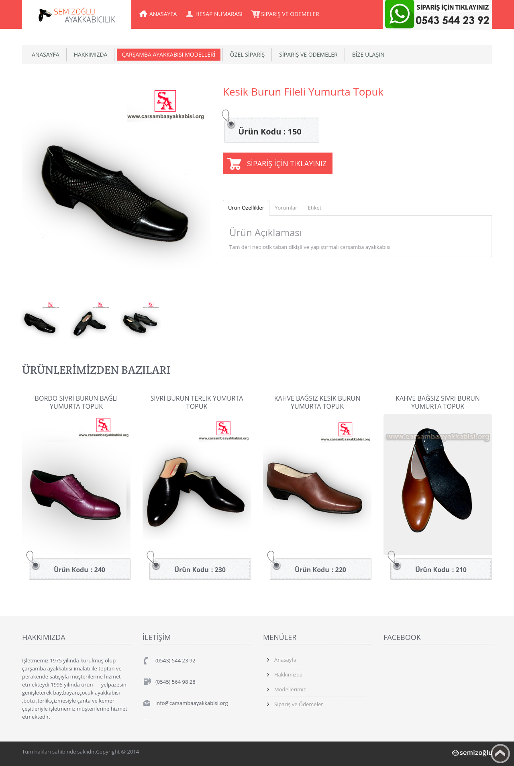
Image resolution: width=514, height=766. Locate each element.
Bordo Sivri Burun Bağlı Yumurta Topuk (76, 402)
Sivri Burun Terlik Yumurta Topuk (197, 402)
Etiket (314, 207)
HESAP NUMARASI (219, 14)
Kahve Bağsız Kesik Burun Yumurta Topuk (317, 402)
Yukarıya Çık (500, 753)
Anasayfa (285, 659)
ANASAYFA (163, 14)
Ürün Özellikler (246, 207)
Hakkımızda (288, 674)
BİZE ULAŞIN (368, 54)
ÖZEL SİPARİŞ (247, 54)
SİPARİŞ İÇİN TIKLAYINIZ (286, 163)
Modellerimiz (290, 689)
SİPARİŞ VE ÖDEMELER (291, 14)
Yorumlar (286, 207)
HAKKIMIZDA (91, 54)
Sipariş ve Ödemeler (298, 704)
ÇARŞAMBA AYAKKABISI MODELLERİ (168, 54)
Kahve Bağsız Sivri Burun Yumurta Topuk (438, 402)
